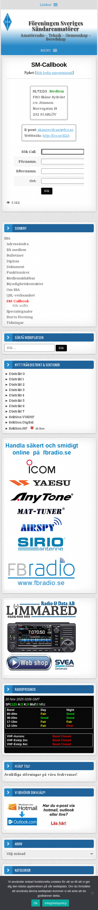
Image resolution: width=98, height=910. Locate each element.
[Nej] (92, 893)
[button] (45, 4)
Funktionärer (18, 272)
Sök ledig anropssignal (54, 73)
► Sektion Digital (19, 422)
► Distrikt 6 (15, 406)
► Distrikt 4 (14, 395)
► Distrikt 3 (15, 390)
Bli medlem (16, 250)
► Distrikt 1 (14, 379)
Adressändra (18, 244)
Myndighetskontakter (25, 284)
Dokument (15, 267)
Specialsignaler (20, 311)
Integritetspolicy (56, 903)
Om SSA (13, 290)
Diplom (13, 261)
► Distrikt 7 (15, 411)
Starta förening (20, 317)
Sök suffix (20, 305)
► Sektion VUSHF (19, 417)
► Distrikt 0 (15, 374)
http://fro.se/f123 (56, 136)
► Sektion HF (24, 428)
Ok (36, 903)
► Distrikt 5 (14, 400)
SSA (7, 238)
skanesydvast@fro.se (55, 130)
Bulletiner (15, 255)
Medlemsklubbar (21, 278)
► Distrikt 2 (15, 384)
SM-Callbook (49, 64)
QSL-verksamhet (21, 295)
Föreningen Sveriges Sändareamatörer (55, 25)
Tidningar (15, 322)
